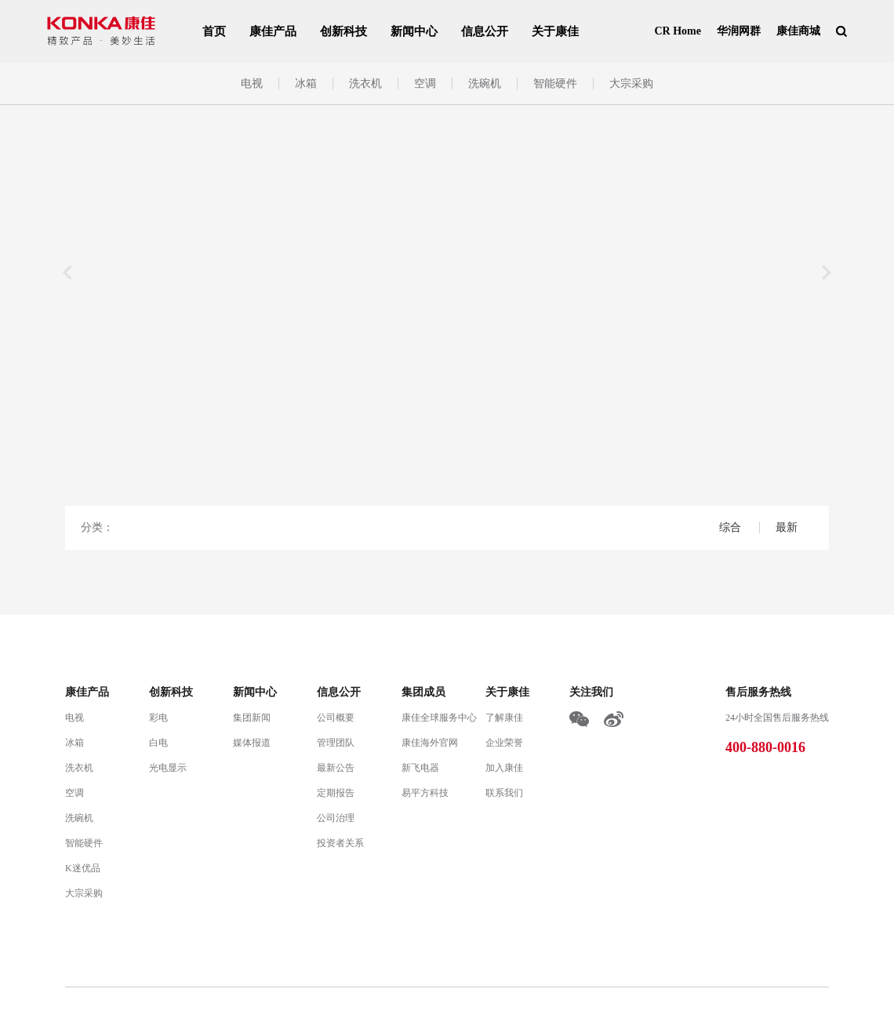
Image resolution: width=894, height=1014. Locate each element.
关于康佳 (555, 31)
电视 (252, 83)
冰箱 (306, 83)
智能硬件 (555, 83)
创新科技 (343, 31)
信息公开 (484, 31)
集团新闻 (252, 717)
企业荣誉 (504, 742)
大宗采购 (631, 83)
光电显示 (168, 767)
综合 (731, 527)
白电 (158, 742)
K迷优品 (82, 868)
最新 (787, 527)
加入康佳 (504, 767)
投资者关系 (340, 843)
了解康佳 (504, 717)
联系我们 (504, 792)
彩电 (158, 717)
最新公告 (335, 767)
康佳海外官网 (430, 742)
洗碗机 (484, 83)
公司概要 (335, 717)
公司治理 (335, 817)
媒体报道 (252, 742)
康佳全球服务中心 (439, 717)
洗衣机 (365, 83)
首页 (214, 31)
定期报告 (335, 792)
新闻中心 (414, 31)
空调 (425, 83)
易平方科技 (425, 792)
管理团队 (335, 742)
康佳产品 (272, 31)
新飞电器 (420, 767)
